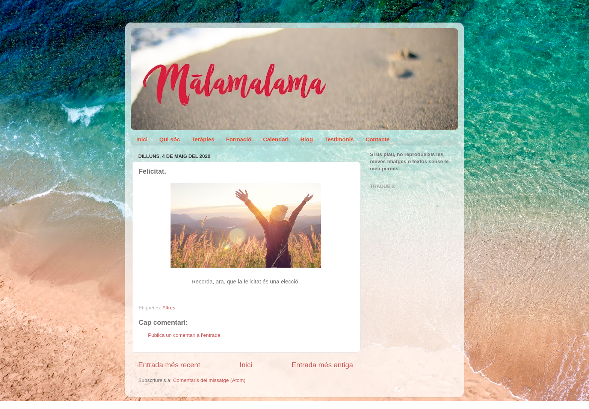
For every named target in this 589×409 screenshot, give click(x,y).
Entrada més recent (169, 365)
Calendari (275, 139)
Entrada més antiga (322, 365)
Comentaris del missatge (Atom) (209, 380)
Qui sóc (169, 139)
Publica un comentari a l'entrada (184, 335)
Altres (168, 308)
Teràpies (203, 139)
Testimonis (339, 139)
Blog (307, 139)
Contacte (377, 139)
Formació (239, 139)
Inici (142, 139)
